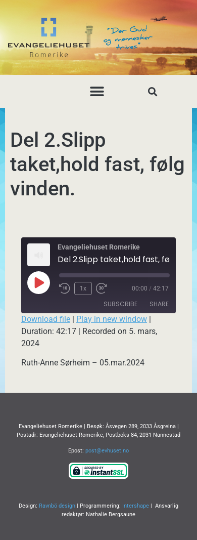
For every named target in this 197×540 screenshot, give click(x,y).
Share (159, 304)
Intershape (135, 506)
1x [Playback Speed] (83, 288)
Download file (45, 319)
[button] (97, 91)
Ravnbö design (57, 506)
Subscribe (120, 304)
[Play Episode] (38, 282)
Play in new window (111, 319)
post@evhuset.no (107, 450)
